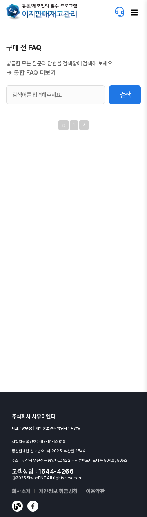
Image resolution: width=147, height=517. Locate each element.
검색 (125, 94)
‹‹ (63, 125)
